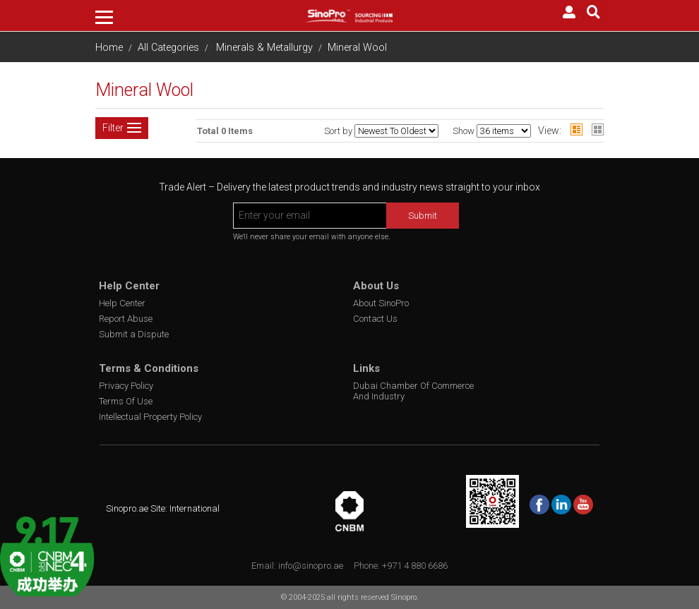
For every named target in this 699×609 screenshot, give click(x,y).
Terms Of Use (126, 401)
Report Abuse (126, 318)
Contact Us (375, 318)
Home (109, 48)
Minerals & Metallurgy (264, 48)
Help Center (122, 303)
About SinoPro (381, 303)
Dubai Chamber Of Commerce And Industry (413, 391)
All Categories (168, 48)
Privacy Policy (126, 385)
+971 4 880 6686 (415, 565)
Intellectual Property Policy (150, 416)
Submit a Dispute (134, 334)
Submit (422, 215)
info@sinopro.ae (310, 565)
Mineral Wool (357, 48)
